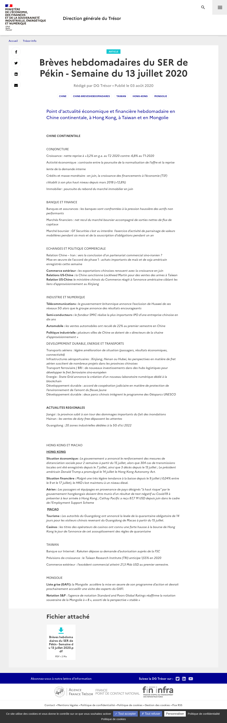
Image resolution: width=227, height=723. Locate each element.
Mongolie (160, 96)
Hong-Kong (140, 96)
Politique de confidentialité (98, 705)
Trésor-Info (29, 41)
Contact (50, 705)
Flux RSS (177, 705)
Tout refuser (151, 713)
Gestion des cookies (157, 705)
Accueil (13, 41)
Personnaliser (175, 713)
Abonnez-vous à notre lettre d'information (61, 678)
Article (113, 51)
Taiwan (121, 96)
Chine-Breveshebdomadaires (91, 96)
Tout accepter (125, 713)
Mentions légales (67, 705)
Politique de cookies (129, 705)
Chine (62, 96)
